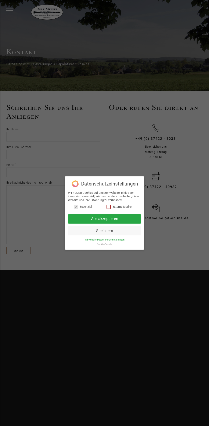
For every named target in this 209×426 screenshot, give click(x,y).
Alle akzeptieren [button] (104, 219)
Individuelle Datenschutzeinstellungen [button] (105, 239)
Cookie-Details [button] (104, 244)
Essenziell (83, 207)
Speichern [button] (104, 231)
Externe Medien (120, 207)
